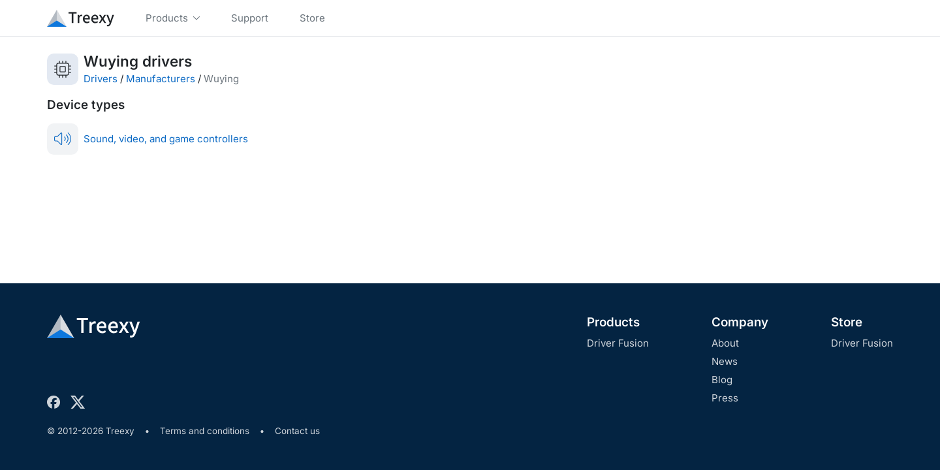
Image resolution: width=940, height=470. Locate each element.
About (725, 343)
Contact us (297, 431)
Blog (722, 379)
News (725, 361)
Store (846, 322)
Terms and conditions (204, 431)
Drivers (101, 78)
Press (725, 398)
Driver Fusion (618, 343)
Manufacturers (160, 78)
